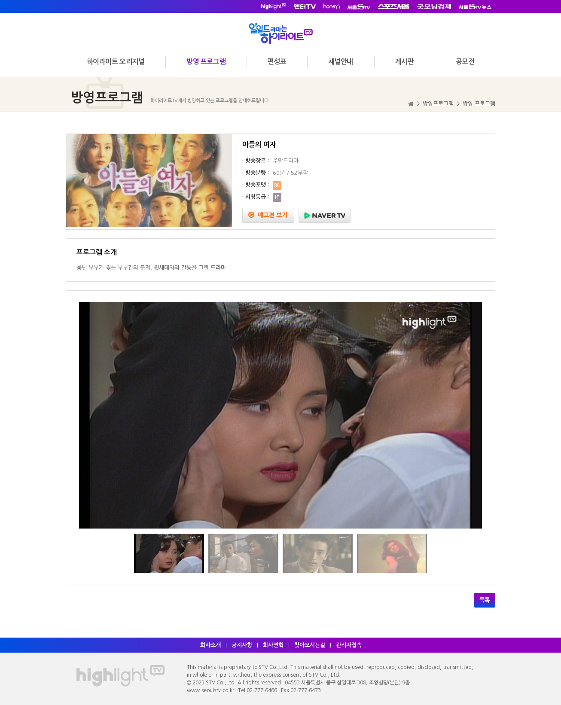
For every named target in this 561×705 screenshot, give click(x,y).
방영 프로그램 (206, 61)
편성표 (277, 61)
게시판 (404, 61)
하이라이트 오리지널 (116, 61)
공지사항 (242, 645)
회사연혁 (273, 645)
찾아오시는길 (309, 645)
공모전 (465, 61)
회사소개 (210, 645)
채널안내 (340, 61)
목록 (484, 600)
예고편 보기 (267, 215)
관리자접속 (349, 645)
